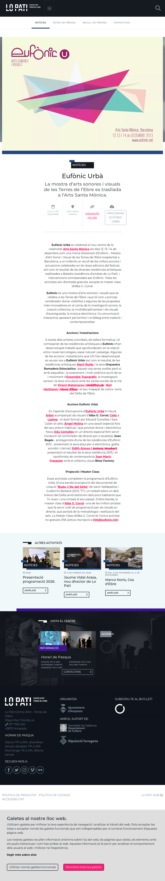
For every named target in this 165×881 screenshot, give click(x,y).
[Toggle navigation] (49, 8)
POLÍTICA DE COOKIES (54, 795)
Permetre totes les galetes (84, 867)
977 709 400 (15, 724)
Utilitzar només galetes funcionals (32, 867)
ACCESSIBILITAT (13, 799)
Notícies (40, 22)
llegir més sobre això (22, 854)
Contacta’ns (121, 22)
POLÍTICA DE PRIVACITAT (19, 795)
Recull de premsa (95, 22)
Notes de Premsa (64, 22)
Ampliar (35, 590)
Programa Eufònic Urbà (115, 217)
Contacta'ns (77, 671)
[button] (158, 8)
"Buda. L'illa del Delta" (72, 487)
